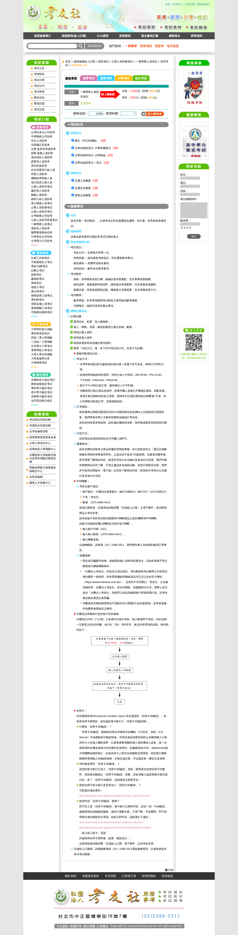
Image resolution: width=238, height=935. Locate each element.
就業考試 (103, 61)
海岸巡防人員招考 (41, 157)
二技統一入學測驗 (41, 341)
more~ (35, 245)
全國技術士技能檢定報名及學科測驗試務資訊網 (42, 458)
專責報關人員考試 (41, 308)
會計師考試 (37, 291)
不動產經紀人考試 (41, 262)
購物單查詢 (203, 4)
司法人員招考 (39, 140)
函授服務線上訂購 (84, 61)
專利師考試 (37, 299)
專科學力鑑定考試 (41, 388)
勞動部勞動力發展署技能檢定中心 (42, 469)
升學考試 (123, 78)
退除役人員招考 (40, 228)
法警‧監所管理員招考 (43, 148)
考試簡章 (39, 91)
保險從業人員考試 (41, 295)
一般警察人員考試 (41, 224)
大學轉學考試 (39, 362)
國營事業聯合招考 (41, 232)
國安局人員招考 (40, 190)
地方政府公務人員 (41, 182)
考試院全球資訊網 (40, 419)
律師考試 (36, 282)
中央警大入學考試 (41, 345)
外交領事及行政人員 (43, 169)
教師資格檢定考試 (41, 383)
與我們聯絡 (149, 875)
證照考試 (106, 78)
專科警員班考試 (40, 333)
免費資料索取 (90, 875)
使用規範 (167, 875)
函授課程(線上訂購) (74, 35)
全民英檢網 (36, 477)
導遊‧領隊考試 (39, 266)
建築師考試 (37, 278)
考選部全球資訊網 (40, 425)
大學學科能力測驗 (41, 329)
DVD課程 (103, 35)
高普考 (159, 46)
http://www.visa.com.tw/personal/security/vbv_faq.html (111, 822)
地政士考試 (37, 287)
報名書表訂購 (149, 35)
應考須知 (39, 97)
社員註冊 (190, 4)
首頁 (167, 4)
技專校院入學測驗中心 (42, 449)
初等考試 (146, 46)
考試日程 (39, 80)
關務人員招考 (39, 194)
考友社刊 (39, 85)
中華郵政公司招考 (41, 136)
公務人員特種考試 (122, 61)
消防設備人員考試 (41, 303)
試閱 (103, 140)
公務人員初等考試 (41, 186)
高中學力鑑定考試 (41, 392)
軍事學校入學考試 (41, 350)
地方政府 (173, 46)
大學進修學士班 (40, 358)
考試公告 (39, 68)
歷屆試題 (39, 103)
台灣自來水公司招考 (43, 132)
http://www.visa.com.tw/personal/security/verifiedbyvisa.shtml (115, 827)
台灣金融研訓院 (38, 431)
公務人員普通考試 (41, 207)
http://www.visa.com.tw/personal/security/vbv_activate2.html (114, 795)
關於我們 (70, 875)
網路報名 (174, 35)
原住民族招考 (39, 165)
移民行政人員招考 (41, 199)
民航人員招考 (39, 174)
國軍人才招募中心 (40, 482)
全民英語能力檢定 (41, 400)
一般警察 (131, 46)
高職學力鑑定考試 (41, 396)
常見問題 (110, 875)
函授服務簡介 (42, 35)
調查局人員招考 (40, 161)
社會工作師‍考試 (40, 257)
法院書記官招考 (40, 144)
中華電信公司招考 (41, 236)
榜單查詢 (196, 35)
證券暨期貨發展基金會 (42, 437)
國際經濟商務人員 (41, 178)
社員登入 (177, 4)
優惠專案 (71, 78)
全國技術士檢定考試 (43, 379)
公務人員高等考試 (41, 211)
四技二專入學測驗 (41, 337)
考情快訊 (39, 74)
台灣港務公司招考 (41, 215)
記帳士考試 (37, 270)
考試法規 (39, 109)
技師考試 (36, 274)
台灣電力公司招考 (41, 240)
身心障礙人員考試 (41, 203)
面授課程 (125, 35)
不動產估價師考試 (41, 312)
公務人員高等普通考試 (44, 219)
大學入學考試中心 (40, 443)
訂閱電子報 (129, 875)
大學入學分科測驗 (41, 354)
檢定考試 (141, 78)
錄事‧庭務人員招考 (42, 153)
